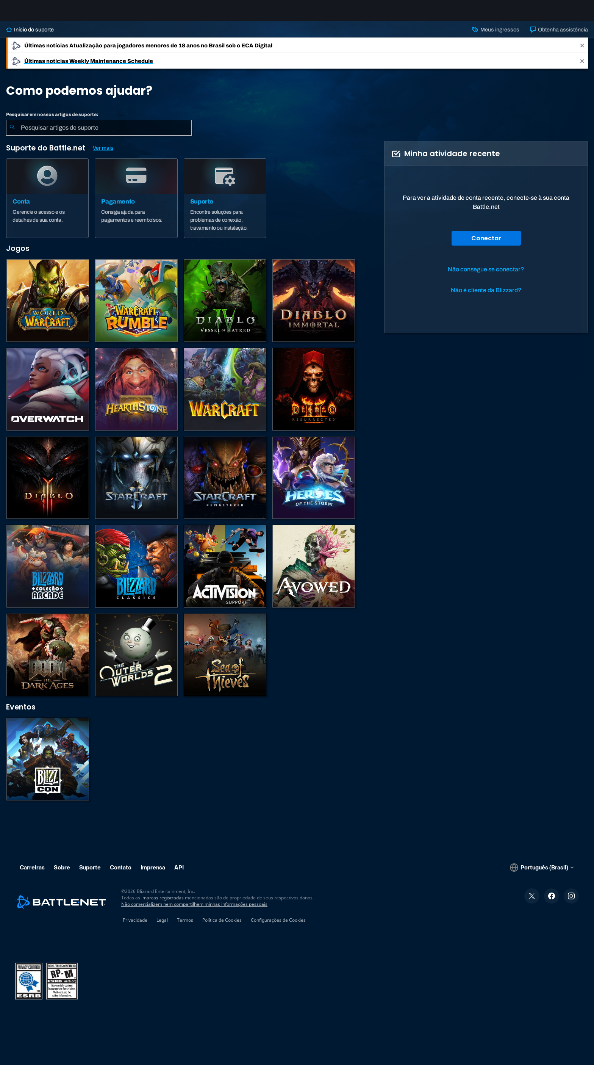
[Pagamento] (136, 204)
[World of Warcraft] (47, 306)
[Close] (582, 51)
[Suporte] (225, 204)
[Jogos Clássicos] (136, 572)
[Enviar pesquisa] (12, 134)
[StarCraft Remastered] (225, 484)
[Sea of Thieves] (225, 661)
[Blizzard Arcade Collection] (47, 572)
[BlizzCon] (47, 765)
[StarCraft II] (136, 484)
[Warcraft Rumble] (136, 306)
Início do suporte (30, 36)
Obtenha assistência (559, 36)
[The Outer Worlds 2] (136, 661)
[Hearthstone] (136, 395)
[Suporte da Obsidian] (313, 572)
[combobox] (99, 134)
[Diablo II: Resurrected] (313, 395)
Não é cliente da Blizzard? (486, 296)
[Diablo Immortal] (313, 306)
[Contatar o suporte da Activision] (225, 572)
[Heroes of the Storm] (313, 484)
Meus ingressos (495, 36)
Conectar (486, 244)
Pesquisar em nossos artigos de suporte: (52, 120)
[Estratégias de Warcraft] (225, 395)
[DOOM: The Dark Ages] (47, 661)
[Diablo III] (47, 484)
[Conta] (47, 204)
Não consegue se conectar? (486, 275)
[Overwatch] (47, 395)
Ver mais (103, 154)
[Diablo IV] (225, 306)
